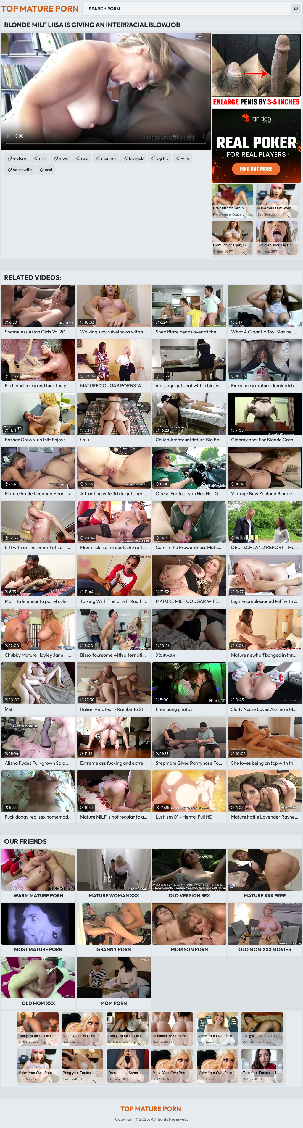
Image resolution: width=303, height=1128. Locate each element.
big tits (162, 158)
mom (63, 158)
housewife (22, 169)
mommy (108, 158)
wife (185, 158)
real (84, 158)
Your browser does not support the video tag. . (106, 91)
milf (42, 158)
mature (19, 158)
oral (48, 169)
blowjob (136, 158)
